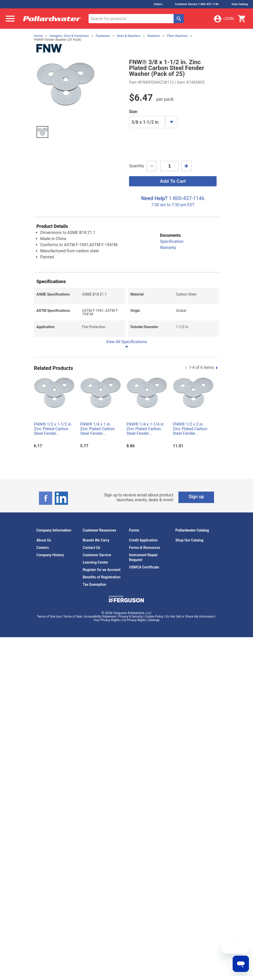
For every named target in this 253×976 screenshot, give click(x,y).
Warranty (168, 240)
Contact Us (91, 540)
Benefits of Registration (101, 570)
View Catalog (239, 4)
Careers (42, 540)
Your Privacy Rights (107, 613)
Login (223, 19)
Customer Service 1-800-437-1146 (197, 4)
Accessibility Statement (100, 609)
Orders (158, 4)
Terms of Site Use (49, 609)
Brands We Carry (96, 533)
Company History (50, 548)
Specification (171, 234)
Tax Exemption (94, 577)
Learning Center (95, 555)
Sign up (196, 489)
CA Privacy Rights (134, 613)
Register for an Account (101, 562)
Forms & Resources (144, 540)
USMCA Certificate (144, 560)
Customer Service (97, 548)
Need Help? (154, 191)
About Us (43, 533)
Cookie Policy (154, 609)
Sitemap (153, 613)
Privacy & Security (130, 609)
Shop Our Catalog (189, 533)
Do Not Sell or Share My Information (190, 609)
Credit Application (143, 533)
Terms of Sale (72, 609)
